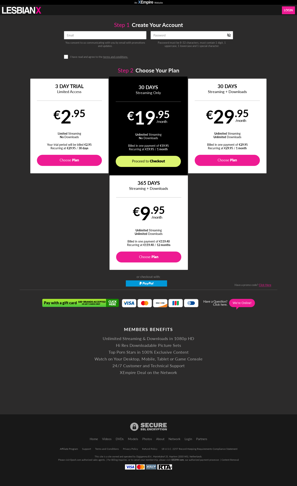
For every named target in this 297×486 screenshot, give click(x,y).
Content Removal (230, 459)
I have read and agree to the (99, 57)
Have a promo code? (253, 190)
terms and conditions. (115, 56)
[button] (52, 126)
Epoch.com (75, 459)
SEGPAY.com (177, 459)
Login (288, 10)
